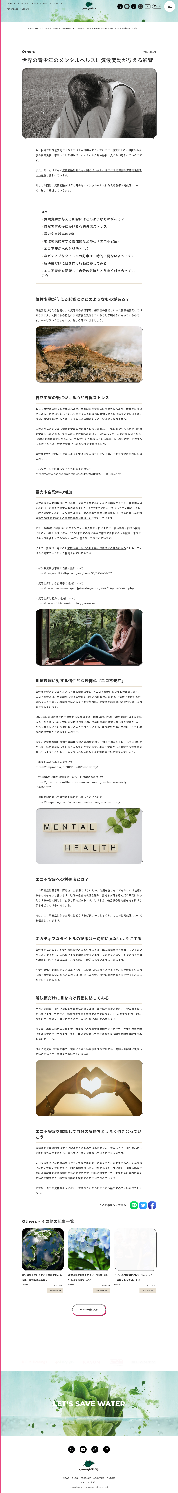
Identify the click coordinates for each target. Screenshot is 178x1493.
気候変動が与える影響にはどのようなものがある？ (84, 219)
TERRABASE (12, 14)
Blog (80, 28)
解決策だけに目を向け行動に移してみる (75, 263)
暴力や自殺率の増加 (60, 234)
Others (88, 28)
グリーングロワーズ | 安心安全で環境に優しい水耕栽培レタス (52, 28)
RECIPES (25, 9)
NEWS (10, 9)
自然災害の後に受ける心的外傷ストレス (75, 227)
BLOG (17, 9)
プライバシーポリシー (89, 1482)
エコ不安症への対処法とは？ (67, 249)
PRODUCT (36, 9)
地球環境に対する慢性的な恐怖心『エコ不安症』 (82, 241)
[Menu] (169, 11)
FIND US (59, 9)
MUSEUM (24, 14)
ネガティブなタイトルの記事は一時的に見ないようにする (89, 256)
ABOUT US (48, 9)
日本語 (157, 11)
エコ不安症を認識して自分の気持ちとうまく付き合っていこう (88, 273)
